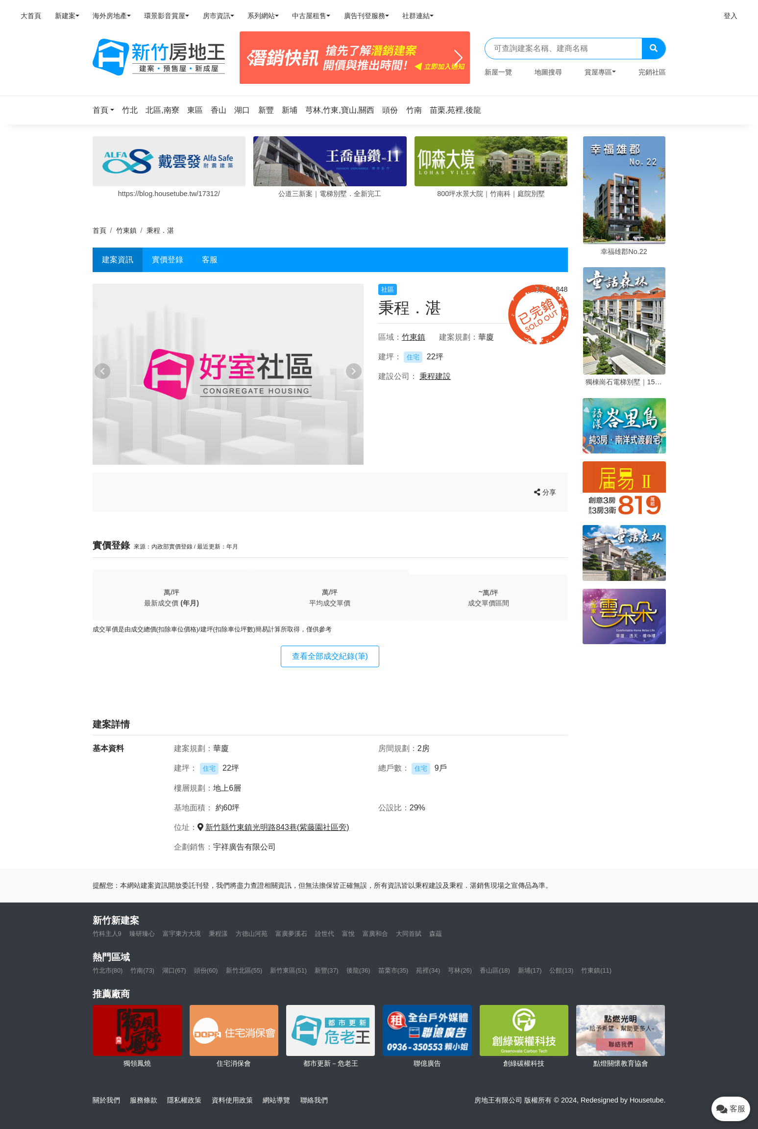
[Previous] (251, 58)
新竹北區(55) (244, 970)
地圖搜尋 (548, 72)
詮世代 (324, 933)
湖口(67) (174, 970)
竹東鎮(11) (596, 970)
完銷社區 (652, 72)
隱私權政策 (184, 1100)
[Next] (458, 58)
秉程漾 (218, 933)
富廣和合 (375, 933)
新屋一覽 (498, 72)
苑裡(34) (428, 970)
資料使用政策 (232, 1100)
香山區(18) (495, 970)
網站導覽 (276, 1100)
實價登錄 (167, 259)
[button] (106, 110)
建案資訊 (117, 259)
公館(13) (561, 970)
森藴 (435, 933)
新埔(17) (530, 970)
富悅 (348, 933)
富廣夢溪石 (291, 933)
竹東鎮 (126, 230)
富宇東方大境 (182, 933)
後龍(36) (358, 970)
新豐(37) (327, 970)
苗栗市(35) (393, 970)
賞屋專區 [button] (598, 72)
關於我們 (106, 1100)
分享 (545, 492)
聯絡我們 (314, 1100)
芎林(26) (460, 970)
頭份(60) (206, 970)
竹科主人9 (107, 933)
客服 (210, 259)
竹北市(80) (108, 970)
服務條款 (143, 1100)
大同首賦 (408, 933)
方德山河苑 (252, 933)
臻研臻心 (142, 933)
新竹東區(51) (288, 970)
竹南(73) (142, 970)
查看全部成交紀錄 (330, 656)
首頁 (99, 230)
